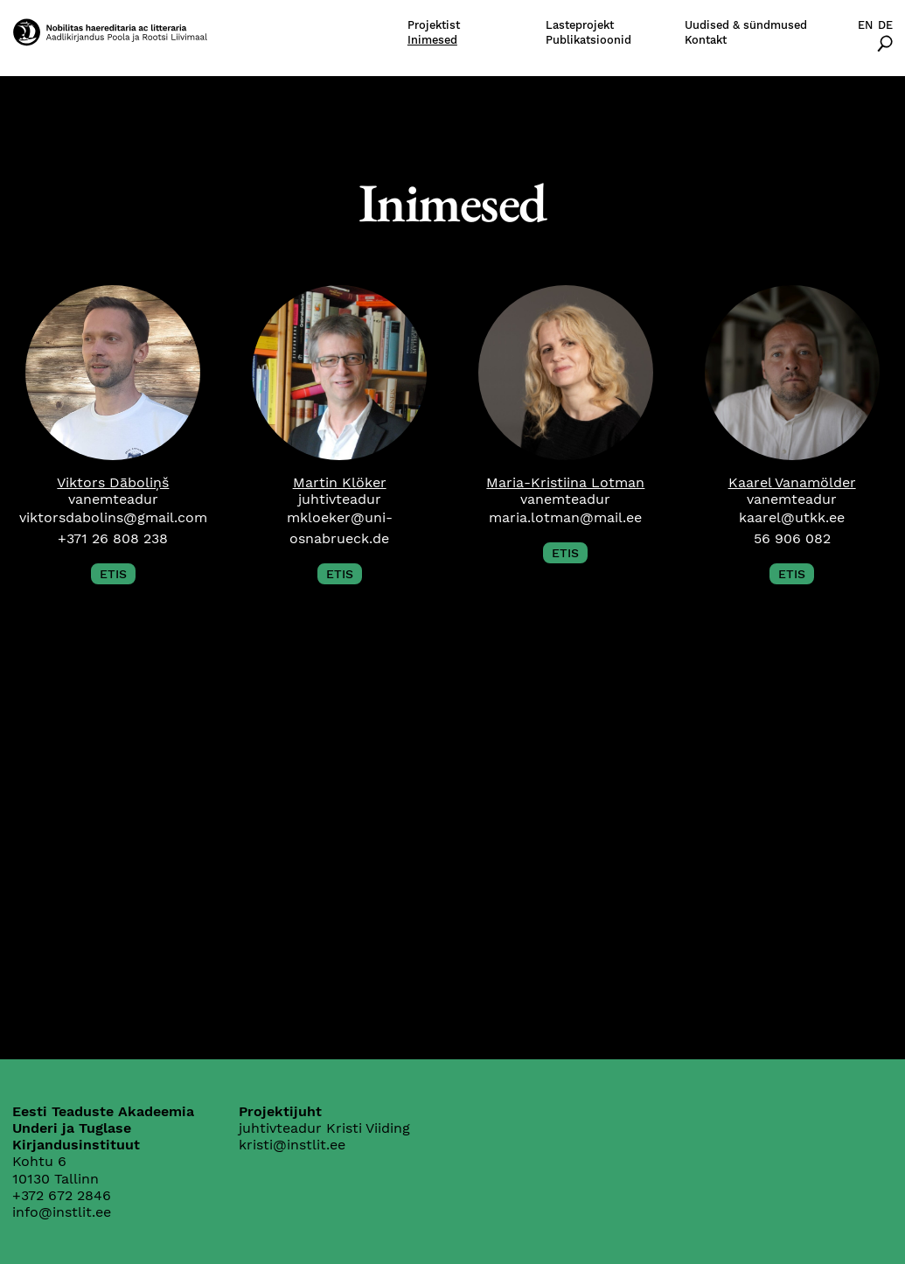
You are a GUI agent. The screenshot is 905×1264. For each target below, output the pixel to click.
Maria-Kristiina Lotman (565, 482)
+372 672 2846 (61, 1195)
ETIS (113, 574)
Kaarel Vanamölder (792, 482)
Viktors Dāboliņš (113, 482)
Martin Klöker (339, 482)
